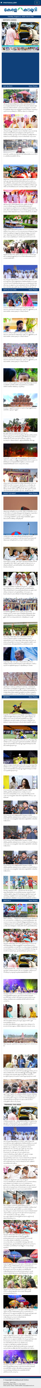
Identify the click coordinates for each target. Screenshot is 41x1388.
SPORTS (6, 697)
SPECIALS (7, 900)
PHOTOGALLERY (9, 3)
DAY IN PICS (7, 86)
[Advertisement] (20, 68)
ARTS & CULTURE (9, 290)
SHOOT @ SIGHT (9, 493)
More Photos (33, 86)
